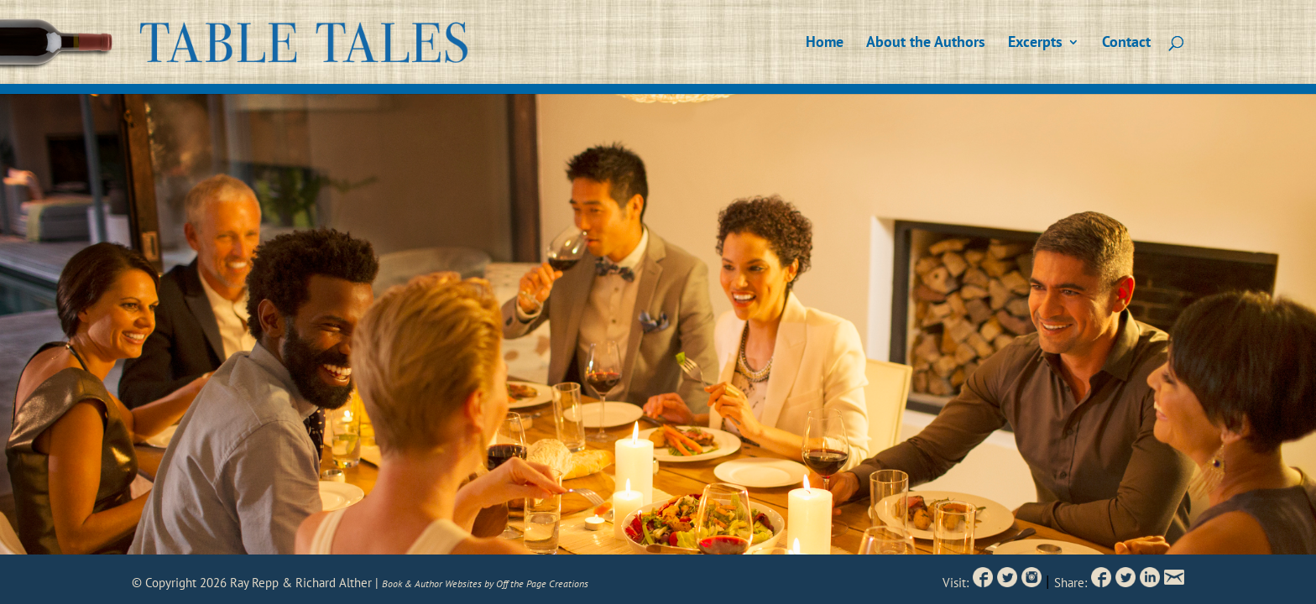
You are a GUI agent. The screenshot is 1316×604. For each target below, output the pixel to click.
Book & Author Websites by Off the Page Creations (485, 583)
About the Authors (925, 43)
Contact (1126, 43)
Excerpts (1035, 43)
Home (824, 43)
